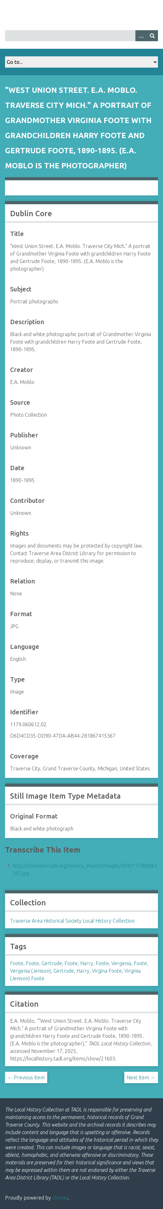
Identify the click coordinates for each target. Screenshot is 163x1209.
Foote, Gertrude (44, 963)
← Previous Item (26, 1077)
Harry (82, 971)
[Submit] (152, 35)
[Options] (141, 35)
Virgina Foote (107, 971)
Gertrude (63, 971)
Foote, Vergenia (113, 963)
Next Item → (141, 1077)
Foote (16, 963)
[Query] (81, 35)
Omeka (60, 1198)
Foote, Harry (79, 963)
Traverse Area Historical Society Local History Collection (72, 921)
